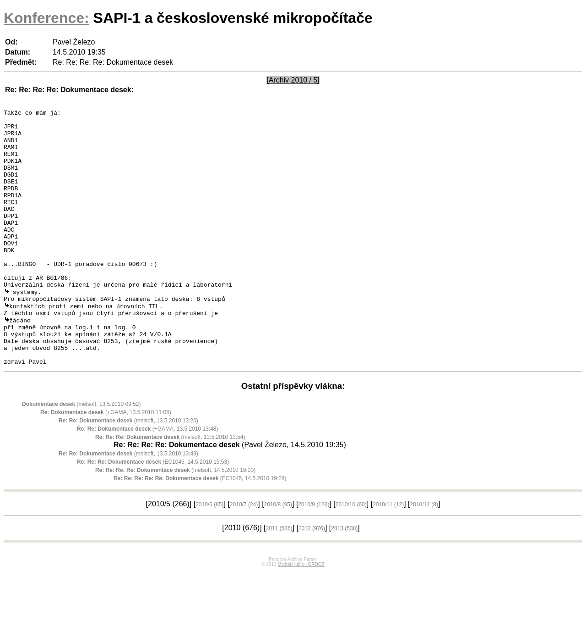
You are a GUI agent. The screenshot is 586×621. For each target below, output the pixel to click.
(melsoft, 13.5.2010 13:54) (170, 486)
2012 (311, 578)
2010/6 (209, 554)
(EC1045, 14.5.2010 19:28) (200, 528)
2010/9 (313, 554)
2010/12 (424, 554)
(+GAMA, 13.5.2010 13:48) (147, 478)
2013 (344, 578)
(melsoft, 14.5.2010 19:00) (175, 519)
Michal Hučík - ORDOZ (300, 613)
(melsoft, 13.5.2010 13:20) (128, 470)
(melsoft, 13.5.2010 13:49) (128, 503)
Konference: (46, 18)
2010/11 (388, 554)
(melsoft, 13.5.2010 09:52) (81, 453)
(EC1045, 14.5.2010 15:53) (153, 511)
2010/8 (278, 554)
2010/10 (351, 554)
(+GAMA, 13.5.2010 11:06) (105, 462)
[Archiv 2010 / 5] (293, 80)
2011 (279, 578)
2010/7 (244, 554)
